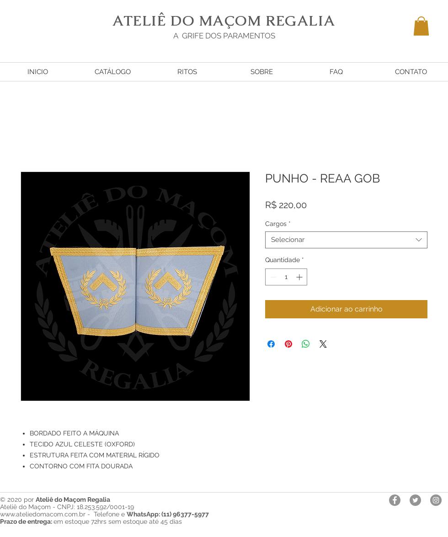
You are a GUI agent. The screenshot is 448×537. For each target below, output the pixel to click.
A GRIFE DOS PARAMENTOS (224, 35)
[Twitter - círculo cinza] (415, 500)
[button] (421, 26)
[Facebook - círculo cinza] (394, 500)
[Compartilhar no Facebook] (271, 343)
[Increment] (300, 277)
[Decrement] (272, 277)
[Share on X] (323, 343)
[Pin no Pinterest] (288, 343)
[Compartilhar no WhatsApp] (305, 343)
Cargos (278, 223)
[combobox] (346, 240)
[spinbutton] (286, 277)
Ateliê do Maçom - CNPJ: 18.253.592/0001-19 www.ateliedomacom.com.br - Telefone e (104, 510)
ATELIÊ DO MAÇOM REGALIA (224, 20)
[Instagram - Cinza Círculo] (436, 500)
